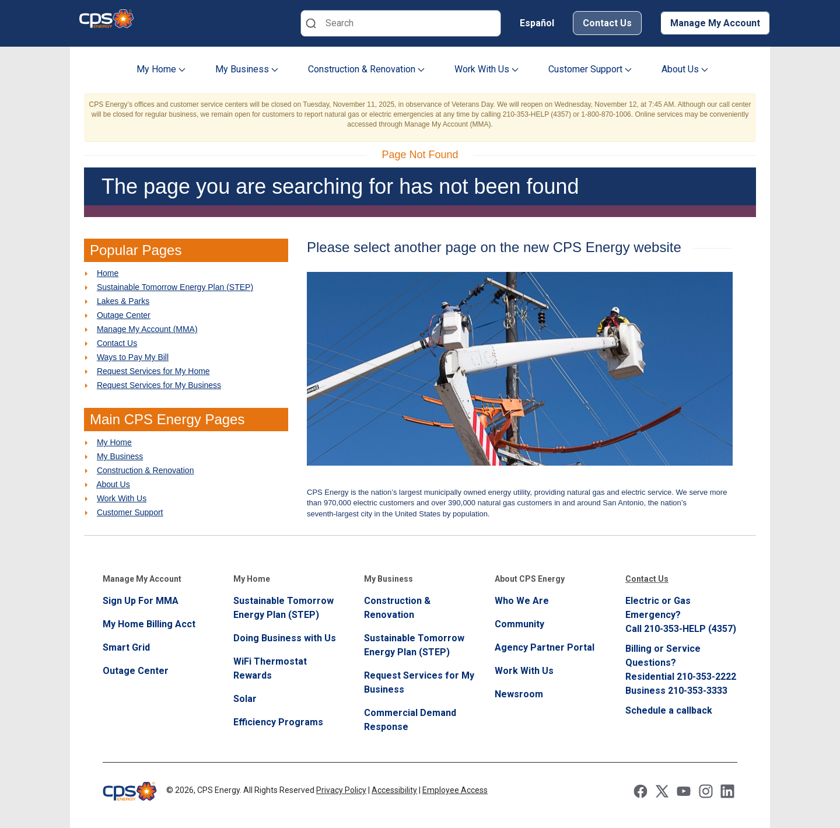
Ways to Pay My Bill (133, 357)
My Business (246, 69)
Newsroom (519, 694)
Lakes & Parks (123, 301)
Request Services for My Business (159, 385)
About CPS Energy (530, 579)
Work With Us (486, 69)
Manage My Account (715, 23)
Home (107, 273)
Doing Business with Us (284, 638)
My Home (161, 69)
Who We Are (522, 600)
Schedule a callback (668, 710)
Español (537, 23)
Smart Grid (126, 647)
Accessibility (394, 790)
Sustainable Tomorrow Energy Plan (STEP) (175, 287)
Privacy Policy (341, 790)
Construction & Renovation (366, 69)
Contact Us (607, 23)
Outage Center (123, 315)
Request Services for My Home (153, 371)
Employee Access (455, 790)
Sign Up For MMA (140, 600)
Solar (245, 698)
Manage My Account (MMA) (147, 329)
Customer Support (590, 69)
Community (519, 624)
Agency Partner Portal (544, 647)
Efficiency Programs (278, 722)
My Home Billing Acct (149, 624)
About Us (685, 69)
